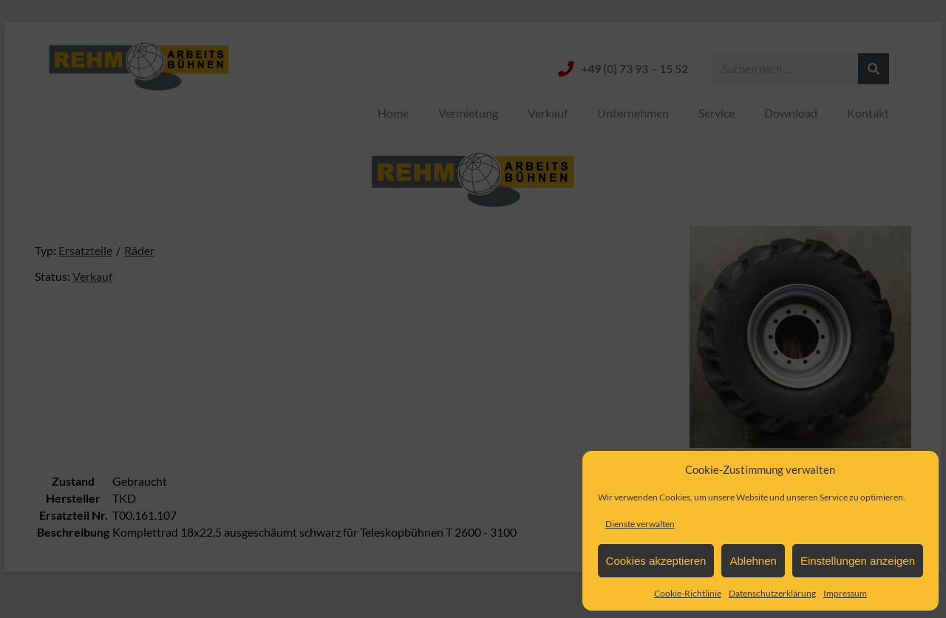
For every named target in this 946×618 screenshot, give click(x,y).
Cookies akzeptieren (656, 560)
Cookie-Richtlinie (687, 593)
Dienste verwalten (640, 523)
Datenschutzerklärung (772, 593)
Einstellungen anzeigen (857, 560)
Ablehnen (752, 560)
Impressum (845, 593)
